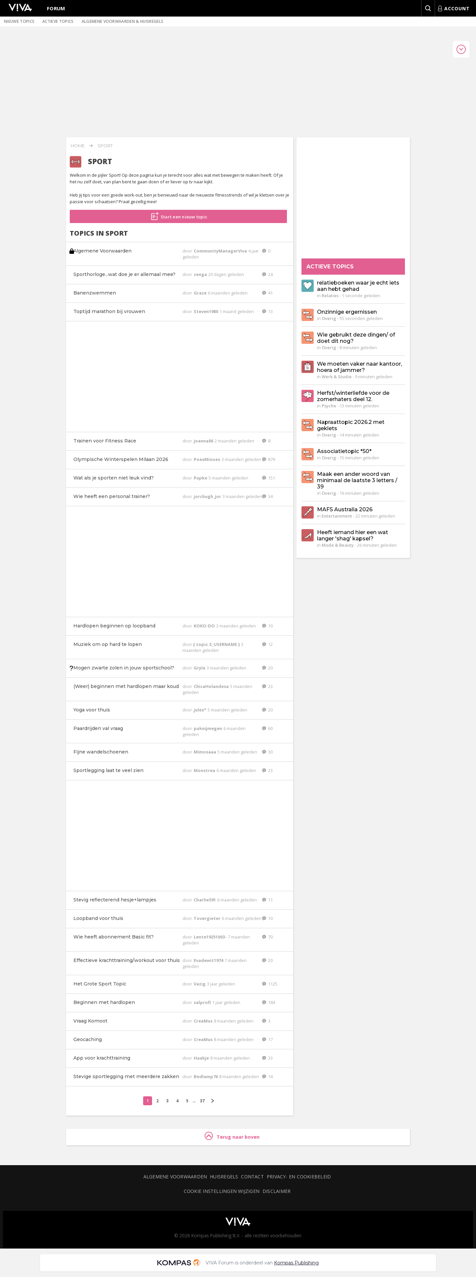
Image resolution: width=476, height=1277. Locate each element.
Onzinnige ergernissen (347, 312)
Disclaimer (276, 1191)
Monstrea (205, 770)
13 (267, 311)
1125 (269, 984)
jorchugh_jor (208, 496)
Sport (105, 145)
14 (267, 1076)
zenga (201, 274)
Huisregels (224, 1176)
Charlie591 (205, 900)
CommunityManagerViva (221, 251)
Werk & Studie (337, 377)
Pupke (201, 478)
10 (267, 626)
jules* (200, 710)
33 (267, 1058)
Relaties (330, 295)
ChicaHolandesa (212, 686)
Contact (252, 1176)
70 (267, 937)
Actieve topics (57, 21)
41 (267, 293)
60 (267, 728)
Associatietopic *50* (344, 451)
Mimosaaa (205, 752)
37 (202, 1101)
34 (267, 496)
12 (267, 644)
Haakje (202, 1058)
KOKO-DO (205, 626)
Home (78, 145)
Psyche (329, 406)
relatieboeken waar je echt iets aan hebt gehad (358, 286)
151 (268, 478)
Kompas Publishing (296, 1263)
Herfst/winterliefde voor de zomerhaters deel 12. (353, 396)
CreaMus (204, 1021)
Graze (201, 293)
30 (267, 752)
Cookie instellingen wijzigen (221, 1191)
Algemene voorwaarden (175, 1176)
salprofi (203, 1002)
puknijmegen (208, 728)
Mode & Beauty (338, 545)
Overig (329, 318)
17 (267, 1039)
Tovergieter (207, 918)
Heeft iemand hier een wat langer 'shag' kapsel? (352, 535)
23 (267, 686)
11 (267, 900)
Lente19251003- (210, 937)
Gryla (200, 668)
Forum (56, 8)
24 (267, 274)
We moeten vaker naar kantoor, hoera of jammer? (359, 367)
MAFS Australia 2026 (345, 509)
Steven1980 (206, 311)
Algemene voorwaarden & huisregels (123, 21)
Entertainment (337, 516)
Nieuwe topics (19, 21)
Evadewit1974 (209, 960)
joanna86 (204, 441)
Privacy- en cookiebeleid (299, 1176)
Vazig (200, 984)
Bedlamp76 (206, 1076)
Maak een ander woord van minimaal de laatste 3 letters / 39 (357, 480)
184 (268, 1002)
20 (267, 668)
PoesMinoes (207, 459)
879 (268, 459)
